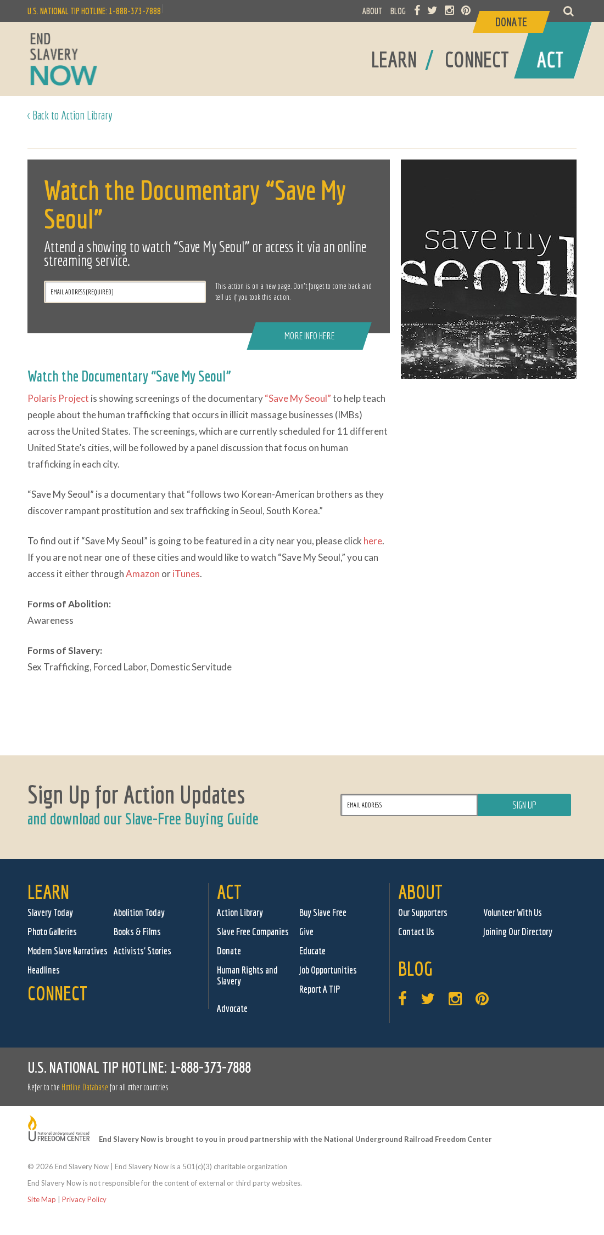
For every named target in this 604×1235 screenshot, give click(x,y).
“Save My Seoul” (298, 398)
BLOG (398, 11)
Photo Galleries (52, 931)
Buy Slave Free (322, 912)
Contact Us (416, 931)
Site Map (41, 1199)
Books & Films (137, 931)
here (372, 541)
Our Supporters (423, 912)
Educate (312, 951)
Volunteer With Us (512, 912)
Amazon (143, 573)
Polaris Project (58, 398)
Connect (57, 993)
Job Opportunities (328, 970)
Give (306, 931)
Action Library (240, 912)
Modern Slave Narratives (67, 951)
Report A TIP (319, 989)
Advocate (232, 1008)
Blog (415, 968)
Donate (229, 951)
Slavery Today (50, 912)
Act (229, 891)
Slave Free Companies (253, 931)
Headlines (43, 970)
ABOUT (372, 11)
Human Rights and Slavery (247, 975)
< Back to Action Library (70, 115)
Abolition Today (139, 912)
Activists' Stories (142, 951)
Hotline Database (84, 1087)
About (420, 891)
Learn (48, 891)
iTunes (186, 573)
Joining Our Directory (517, 931)
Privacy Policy (84, 1199)
